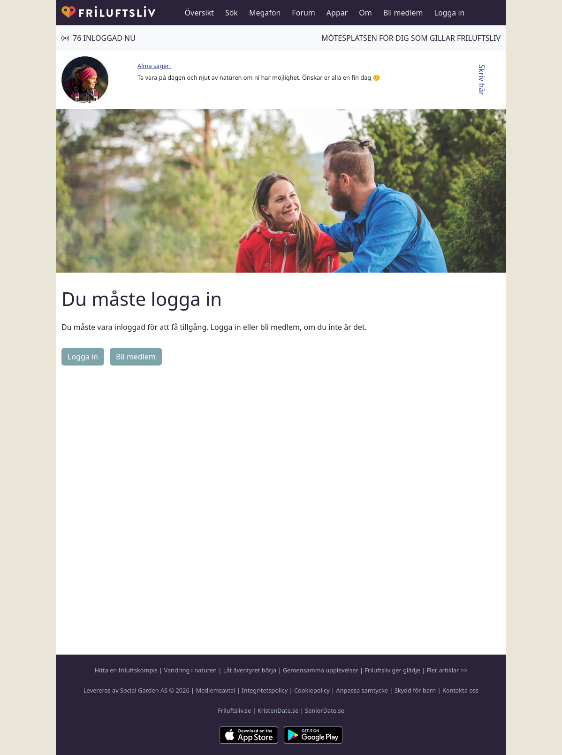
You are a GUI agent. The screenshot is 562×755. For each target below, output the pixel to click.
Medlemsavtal (215, 690)
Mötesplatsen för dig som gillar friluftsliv (411, 38)
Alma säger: (154, 65)
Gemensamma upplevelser (320, 670)
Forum (303, 13)
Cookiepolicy (312, 690)
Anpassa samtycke (362, 690)
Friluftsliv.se (234, 710)
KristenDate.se (278, 710)
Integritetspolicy (265, 690)
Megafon (265, 13)
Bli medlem (403, 13)
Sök (231, 13)
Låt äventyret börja (249, 670)
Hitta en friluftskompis (126, 670)
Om (365, 13)
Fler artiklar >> (447, 670)
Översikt (199, 13)
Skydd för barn (415, 690)
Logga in (449, 13)
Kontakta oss (460, 690)
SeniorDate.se (324, 710)
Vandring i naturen (190, 670)
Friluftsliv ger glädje (392, 670)
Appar (337, 13)
